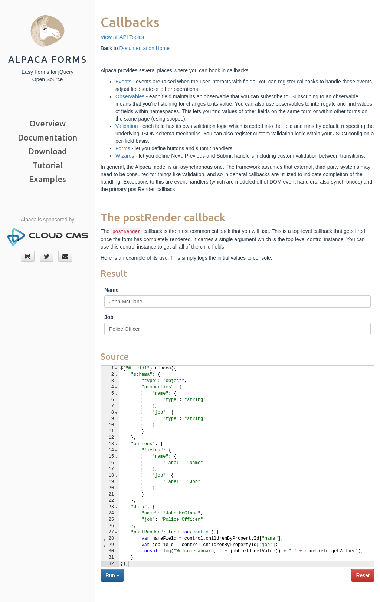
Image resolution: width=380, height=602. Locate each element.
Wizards (124, 156)
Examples (47, 179)
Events (123, 82)
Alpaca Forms (47, 60)
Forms (122, 148)
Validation (126, 126)
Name (111, 290)
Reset (363, 575)
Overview (47, 123)
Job (109, 317)
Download (47, 151)
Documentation (47, 137)
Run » (112, 575)
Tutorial (47, 165)
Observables (130, 96)
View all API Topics (122, 37)
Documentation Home (144, 48)
